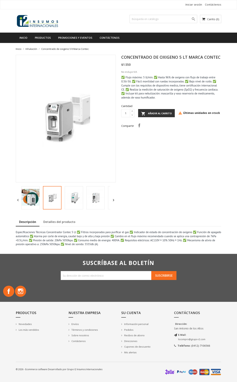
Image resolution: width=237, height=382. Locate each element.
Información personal (136, 324)
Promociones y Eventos (75, 37)
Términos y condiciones (84, 329)
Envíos (75, 324)
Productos (43, 37)
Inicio (23, 37)
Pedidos (128, 329)
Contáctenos (213, 4)
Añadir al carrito (156, 113)
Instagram (20, 291)
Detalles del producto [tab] (59, 222)
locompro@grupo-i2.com (191, 339)
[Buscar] (163, 19)
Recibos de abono (134, 335)
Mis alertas (130, 352)
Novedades (25, 324)
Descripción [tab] (27, 222)
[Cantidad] (125, 113)
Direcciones (130, 341)
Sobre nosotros (80, 335)
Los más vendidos (28, 329)
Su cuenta (131, 313)
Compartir (139, 125)
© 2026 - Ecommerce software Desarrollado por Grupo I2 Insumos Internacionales (59, 369)
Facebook (8, 291)
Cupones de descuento (137, 346)
